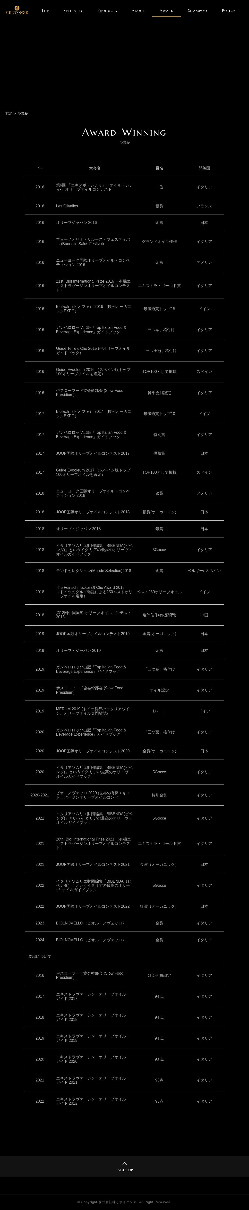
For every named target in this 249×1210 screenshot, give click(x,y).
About (138, 10)
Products (107, 10)
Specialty (73, 10)
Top (45, 10)
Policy (229, 10)
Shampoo (197, 10)
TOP (9, 114)
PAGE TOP (124, 1167)
